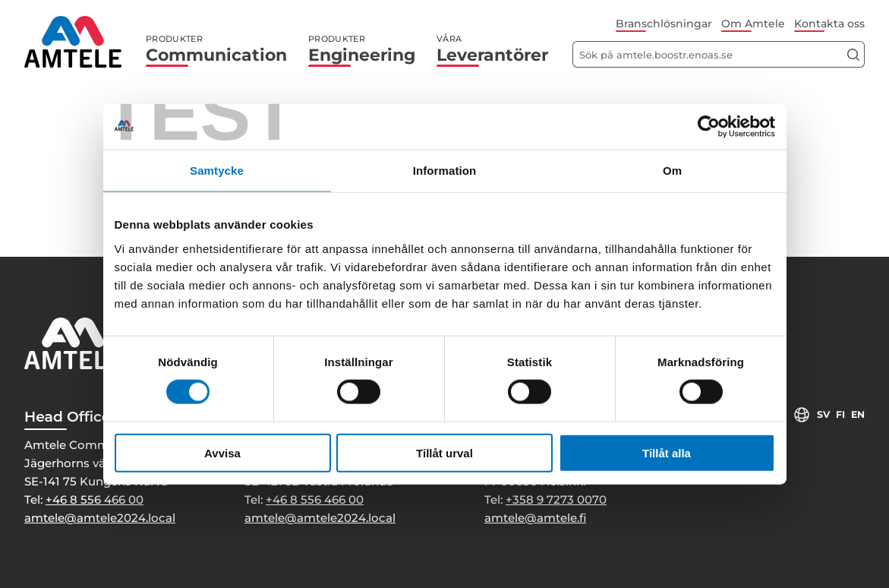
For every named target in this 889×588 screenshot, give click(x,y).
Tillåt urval (444, 452)
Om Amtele (753, 23)
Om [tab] (672, 170)
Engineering (361, 49)
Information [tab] (445, 170)
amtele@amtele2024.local (99, 518)
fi (839, 414)
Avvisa (222, 452)
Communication (216, 49)
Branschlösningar (664, 23)
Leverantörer (492, 49)
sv (822, 414)
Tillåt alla (666, 452)
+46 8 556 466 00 (94, 499)
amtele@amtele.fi (535, 518)
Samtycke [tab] (217, 170)
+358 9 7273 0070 (556, 499)
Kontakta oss (829, 23)
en (857, 414)
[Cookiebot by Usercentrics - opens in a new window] (708, 126)
